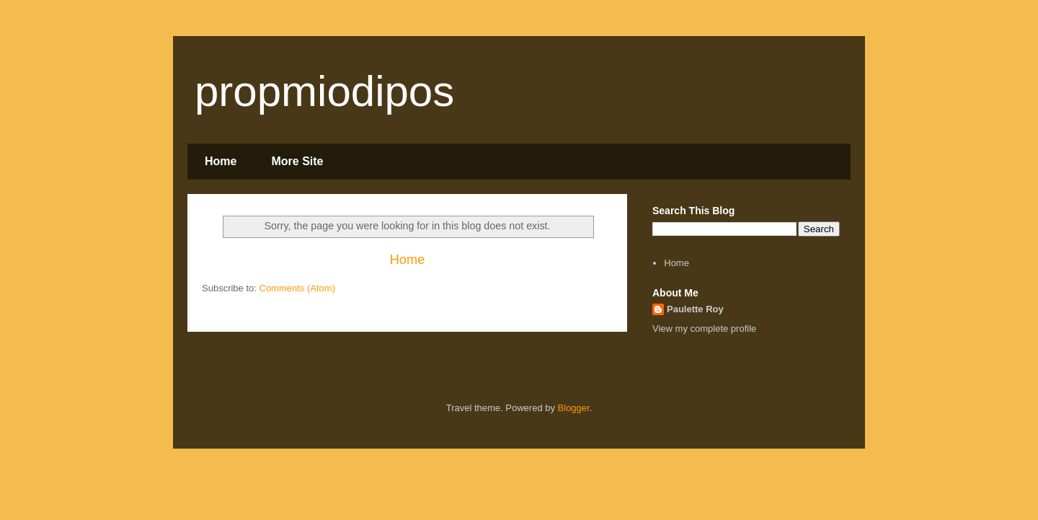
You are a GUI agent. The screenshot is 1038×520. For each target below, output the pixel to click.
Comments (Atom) (297, 288)
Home (220, 161)
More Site (297, 161)
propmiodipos (324, 91)
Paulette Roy (695, 309)
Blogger (574, 407)
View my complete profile (704, 328)
